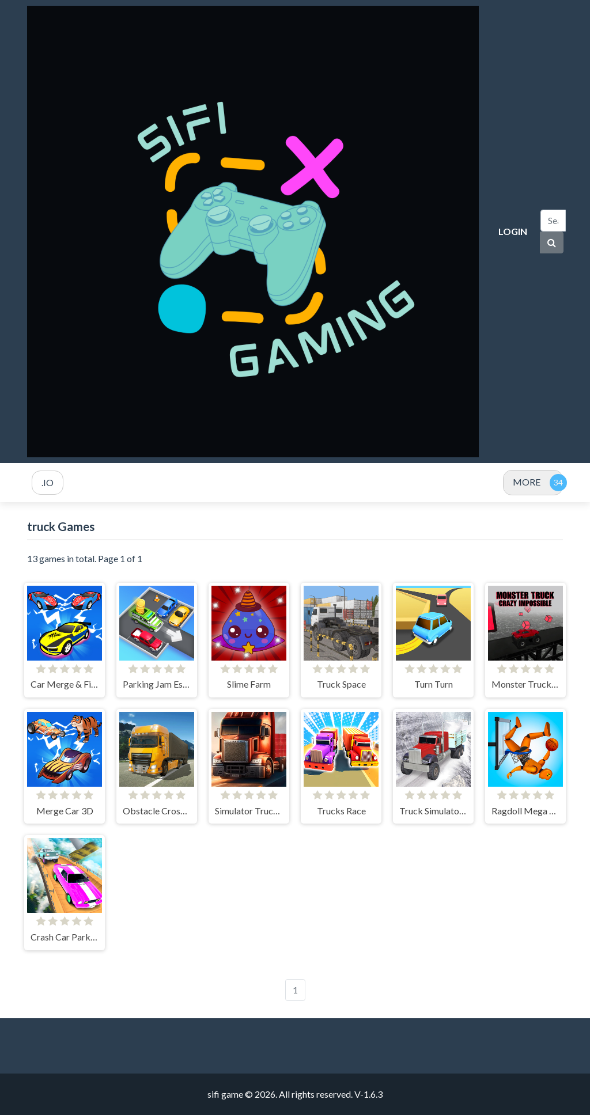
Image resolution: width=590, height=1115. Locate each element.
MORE (526, 481)
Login (512, 231)
